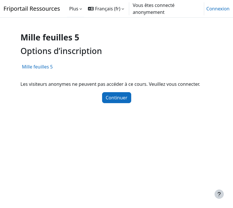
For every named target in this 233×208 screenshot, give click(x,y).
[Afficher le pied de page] (219, 194)
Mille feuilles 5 (37, 67)
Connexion (218, 8)
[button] (106, 8)
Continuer (116, 97)
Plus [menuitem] (73, 8)
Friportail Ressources (31, 8)
